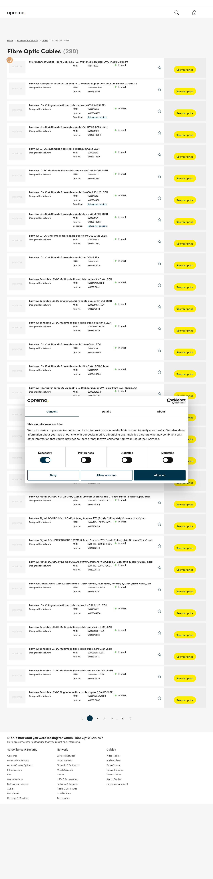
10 (143, 718)
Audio (10, 788)
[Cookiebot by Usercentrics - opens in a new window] (170, 401)
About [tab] (161, 411)
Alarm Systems (15, 779)
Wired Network (65, 760)
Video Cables (113, 755)
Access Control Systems (20, 765)
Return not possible (119, 116)
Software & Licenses (17, 784)
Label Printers (64, 793)
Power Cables (113, 774)
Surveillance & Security (19, 30)
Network (43, 30)
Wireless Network (66, 755)
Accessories (63, 798)
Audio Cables (113, 760)
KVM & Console (65, 769)
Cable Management (117, 784)
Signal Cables (113, 779)
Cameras (12, 755)
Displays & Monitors (17, 798)
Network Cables (114, 769)
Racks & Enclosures (67, 788)
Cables (59, 30)
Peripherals (13, 793)
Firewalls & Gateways (68, 765)
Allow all (159, 475)
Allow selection (107, 475)
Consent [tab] (52, 411)
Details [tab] (106, 411)
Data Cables (113, 765)
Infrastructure (14, 769)
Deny (53, 475)
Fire (9, 774)
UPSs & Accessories (67, 779)
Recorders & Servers (18, 760)
